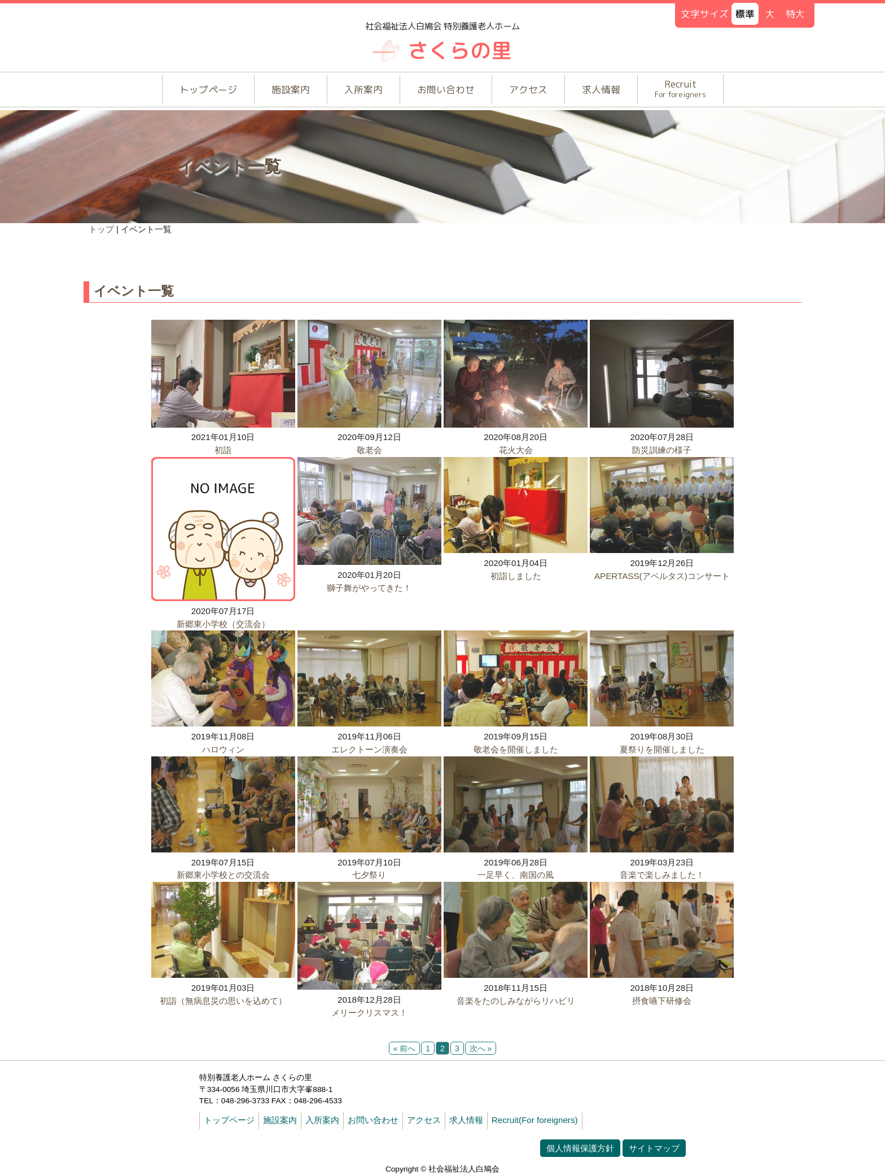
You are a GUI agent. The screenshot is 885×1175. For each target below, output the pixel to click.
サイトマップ (654, 1148)
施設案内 (290, 89)
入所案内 (363, 89)
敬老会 (369, 450)
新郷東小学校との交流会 (223, 875)
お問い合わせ (446, 89)
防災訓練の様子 (661, 450)
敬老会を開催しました (516, 749)
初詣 (222, 450)
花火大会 (516, 450)
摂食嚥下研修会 (661, 1001)
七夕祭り (369, 875)
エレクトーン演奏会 (369, 749)
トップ (101, 229)
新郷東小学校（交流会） (223, 624)
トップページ (208, 89)
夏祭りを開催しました (662, 749)
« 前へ (404, 1048)
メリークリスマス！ (369, 1012)
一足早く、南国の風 (515, 875)
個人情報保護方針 (580, 1148)
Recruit (680, 88)
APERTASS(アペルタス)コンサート (662, 576)
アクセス (528, 89)
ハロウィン (223, 749)
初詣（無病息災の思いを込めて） (223, 1001)
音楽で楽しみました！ (662, 875)
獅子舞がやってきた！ (369, 588)
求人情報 (601, 89)
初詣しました (515, 576)
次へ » (481, 1048)
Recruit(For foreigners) (535, 1120)
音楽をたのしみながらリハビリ (516, 1001)
